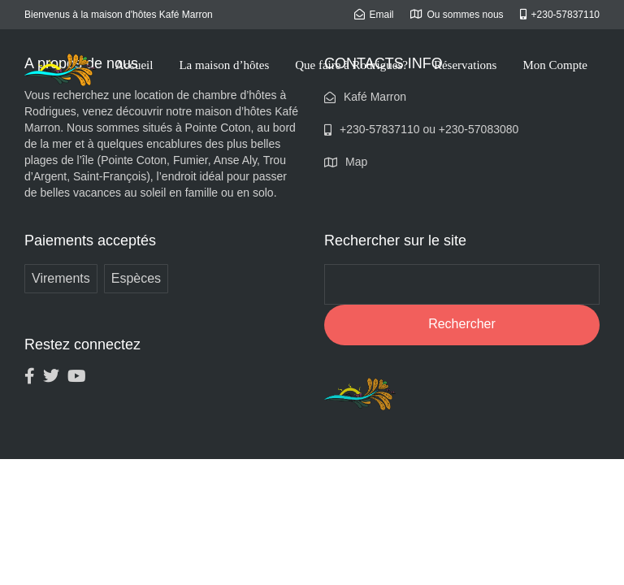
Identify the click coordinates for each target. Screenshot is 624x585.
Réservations (465, 65)
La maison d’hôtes (224, 65)
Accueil (134, 65)
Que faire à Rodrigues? (351, 65)
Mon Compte (554, 65)
